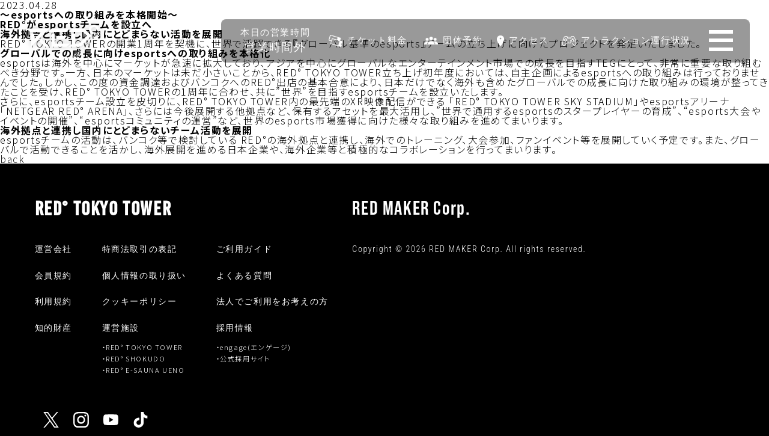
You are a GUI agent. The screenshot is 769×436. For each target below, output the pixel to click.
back (12, 159)
